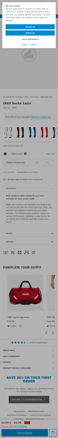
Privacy (24, 44)
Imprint (33, 44)
